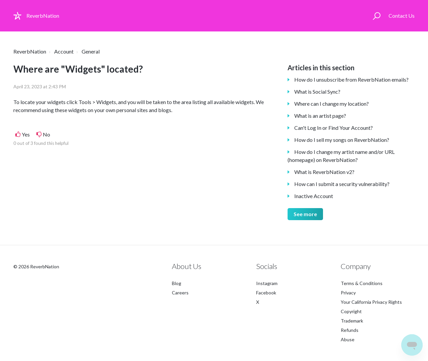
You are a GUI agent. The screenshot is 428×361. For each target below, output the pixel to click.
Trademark (352, 321)
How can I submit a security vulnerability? (342, 184)
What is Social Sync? (317, 91)
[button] (377, 15)
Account (64, 51)
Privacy (348, 292)
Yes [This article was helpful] (26, 134)
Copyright (351, 311)
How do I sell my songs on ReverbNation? (341, 140)
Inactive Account (313, 196)
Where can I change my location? (331, 103)
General (91, 51)
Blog (176, 283)
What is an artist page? (320, 115)
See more (305, 214)
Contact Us (402, 15)
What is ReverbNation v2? (324, 172)
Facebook (266, 292)
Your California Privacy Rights (371, 302)
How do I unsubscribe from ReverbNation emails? (351, 79)
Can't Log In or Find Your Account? (333, 127)
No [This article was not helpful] (46, 134)
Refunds (349, 330)
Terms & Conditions (362, 283)
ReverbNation (29, 51)
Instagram (267, 283)
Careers (180, 292)
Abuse (347, 339)
